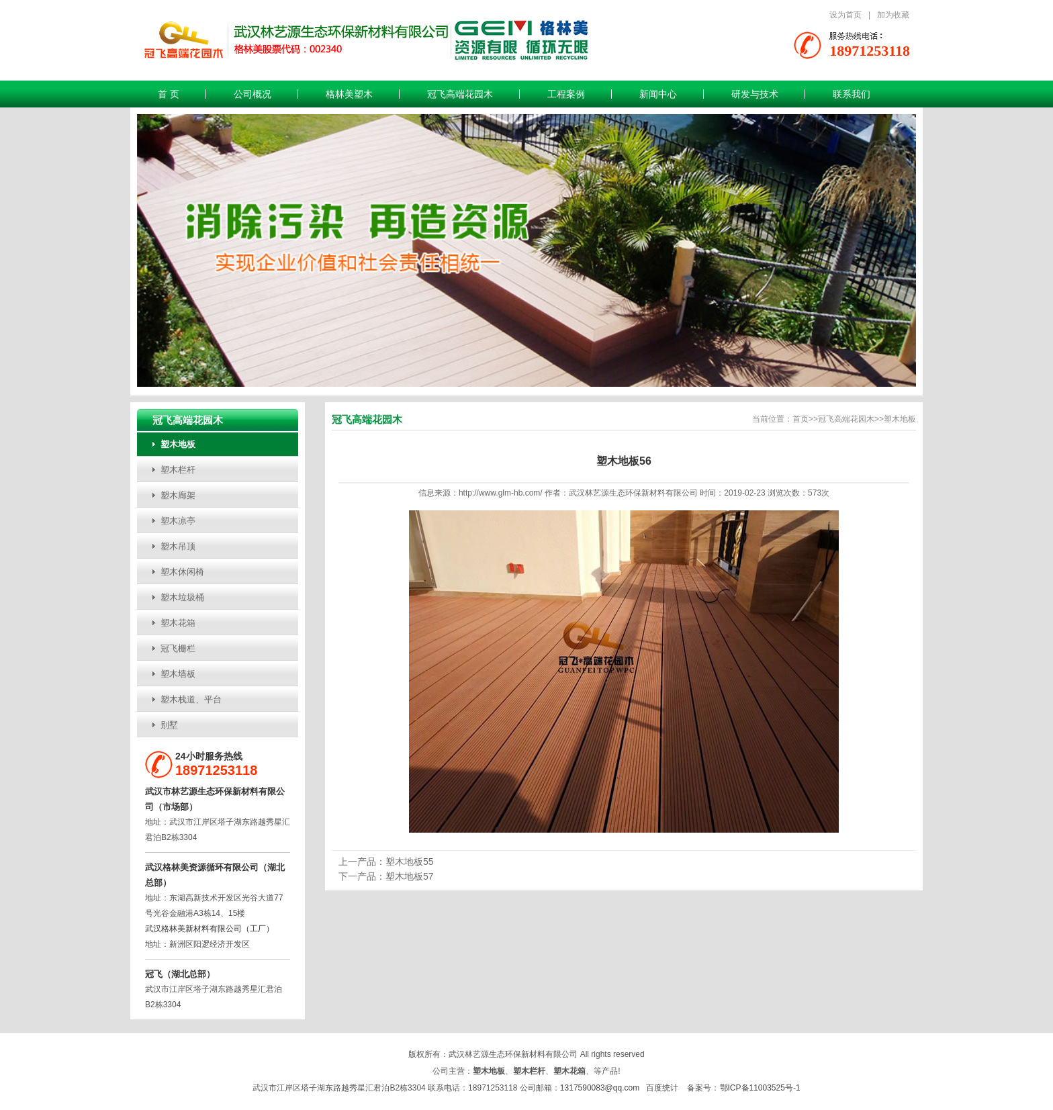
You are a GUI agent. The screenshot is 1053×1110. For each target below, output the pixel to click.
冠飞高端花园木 (460, 94)
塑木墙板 (178, 674)
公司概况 (252, 94)
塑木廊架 (178, 495)
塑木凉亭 (178, 521)
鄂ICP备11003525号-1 (760, 1088)
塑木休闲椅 (182, 572)
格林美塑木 (349, 94)
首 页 (168, 94)
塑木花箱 (178, 623)
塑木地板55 (409, 861)
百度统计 (662, 1088)
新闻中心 (658, 94)
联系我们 (851, 94)
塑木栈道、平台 (191, 699)
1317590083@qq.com (599, 1088)
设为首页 (845, 14)
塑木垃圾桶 (182, 597)
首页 (800, 419)
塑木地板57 (409, 876)
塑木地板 (178, 444)
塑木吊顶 (178, 546)
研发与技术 (754, 94)
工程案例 (566, 94)
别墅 (169, 725)
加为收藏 (893, 14)
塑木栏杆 (178, 470)
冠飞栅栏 (178, 648)
